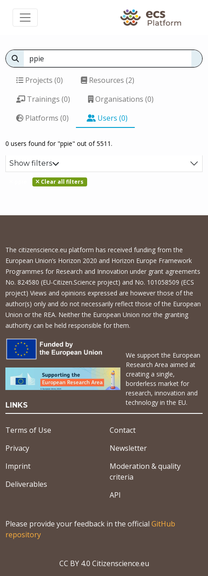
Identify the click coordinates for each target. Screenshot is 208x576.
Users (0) (107, 118)
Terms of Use (28, 430)
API (115, 495)
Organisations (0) (121, 99)
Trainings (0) (43, 99)
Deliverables (26, 484)
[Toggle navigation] (25, 18)
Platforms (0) (42, 118)
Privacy (17, 448)
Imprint (18, 466)
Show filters (34, 163)
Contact (123, 430)
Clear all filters (59, 182)
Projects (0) (39, 80)
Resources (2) (107, 80)
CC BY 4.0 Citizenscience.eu (104, 563)
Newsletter (128, 448)
